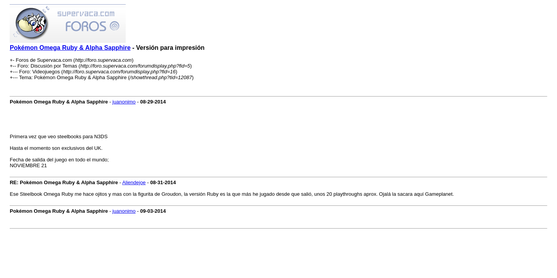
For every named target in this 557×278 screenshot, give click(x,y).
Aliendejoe (134, 182)
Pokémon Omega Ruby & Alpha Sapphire (70, 47)
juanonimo (124, 102)
